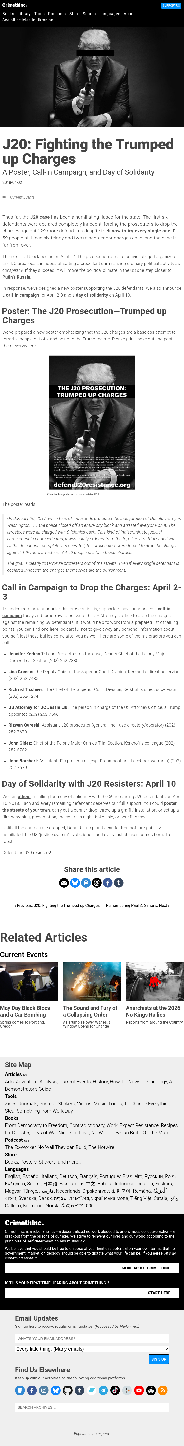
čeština (145, 1184)
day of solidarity (92, 295)
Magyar (13, 1191)
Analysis (48, 1082)
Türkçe (30, 1191)
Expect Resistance (139, 1125)
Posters (47, 1103)
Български (72, 1184)
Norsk (52, 1205)
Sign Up (158, 1359)
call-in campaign (22, 295)
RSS (25, 1075)
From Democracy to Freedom (36, 1125)
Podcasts (57, 13)
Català (160, 1198)
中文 (90, 1184)
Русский (154, 1176)
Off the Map (155, 1133)
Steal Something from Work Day (39, 1111)
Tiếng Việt (140, 1198)
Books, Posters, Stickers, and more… (43, 1162)
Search (89, 13)
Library (24, 13)
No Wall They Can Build (116, 1133)
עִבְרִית (60, 1198)
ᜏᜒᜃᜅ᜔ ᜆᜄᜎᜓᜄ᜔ (77, 1205)
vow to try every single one (141, 231)
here (54, 629)
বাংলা (10, 1198)
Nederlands (68, 1191)
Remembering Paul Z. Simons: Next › (137, 905)
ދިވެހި (173, 1198)
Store (74, 13)
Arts (9, 1082)
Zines (11, 1103)
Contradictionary (86, 1125)
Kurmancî (33, 1205)
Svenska (27, 1198)
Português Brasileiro (121, 1176)
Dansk (45, 1198)
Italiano (49, 1176)
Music (99, 1103)
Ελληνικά (15, 1184)
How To (118, 1082)
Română (142, 1191)
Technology (155, 1082)
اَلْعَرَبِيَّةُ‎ (160, 1191)
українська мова (109, 1198)
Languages (109, 13)
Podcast (14, 1140)
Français (88, 1176)
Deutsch (68, 1176)
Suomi (34, 1184)
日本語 (50, 1184)
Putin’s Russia (16, 277)
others (24, 796)
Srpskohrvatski (98, 1191)
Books (8, 13)
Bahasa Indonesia (117, 1184)
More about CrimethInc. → (149, 1268)
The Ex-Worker (20, 1147)
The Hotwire (101, 1147)
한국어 (123, 1191)
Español (30, 1176)
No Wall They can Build (62, 1147)
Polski (171, 1176)
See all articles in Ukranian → (30, 20)
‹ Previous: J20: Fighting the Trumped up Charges (57, 905)
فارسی (46, 1191)
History (100, 1082)
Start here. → (162, 1293)
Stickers (66, 1103)
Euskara (163, 1184)
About (129, 13)
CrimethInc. (14, 4)
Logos (115, 1103)
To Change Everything (147, 1103)
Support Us (171, 5)
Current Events (22, 197)
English (12, 1176)
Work (112, 1125)
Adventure (26, 1082)
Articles (13, 1074)
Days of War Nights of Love (60, 1133)
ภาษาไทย (79, 1198)
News (134, 1082)
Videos (84, 1103)
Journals (28, 1103)
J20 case (40, 217)
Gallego (13, 1205)
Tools (39, 13)
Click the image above (60, 494)
